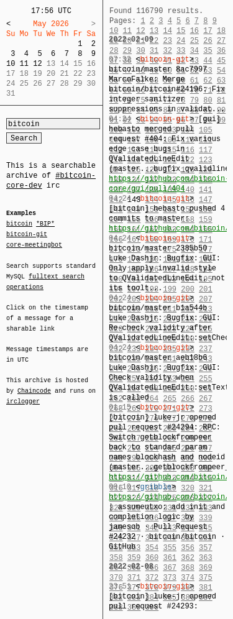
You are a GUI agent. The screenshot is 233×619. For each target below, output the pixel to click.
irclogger (23, 393)
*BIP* (45, 224)
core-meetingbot (34, 244)
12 (37, 63)
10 (10, 63)
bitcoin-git (26, 234)
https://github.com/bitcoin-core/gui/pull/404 (169, 183)
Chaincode (34, 383)
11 (24, 63)
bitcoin (19, 224)
